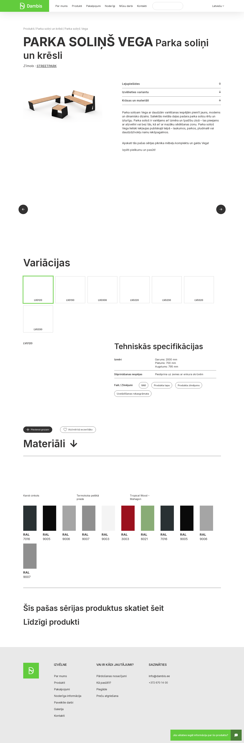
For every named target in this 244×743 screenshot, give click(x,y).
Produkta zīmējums (189, 385)
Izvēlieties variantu (135, 92)
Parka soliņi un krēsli (49, 28)
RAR (143, 385)
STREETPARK (47, 66)
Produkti (28, 28)
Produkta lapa (162, 385)
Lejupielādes (131, 83)
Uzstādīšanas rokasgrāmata (133, 393)
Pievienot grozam (40, 429)
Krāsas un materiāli (135, 100)
